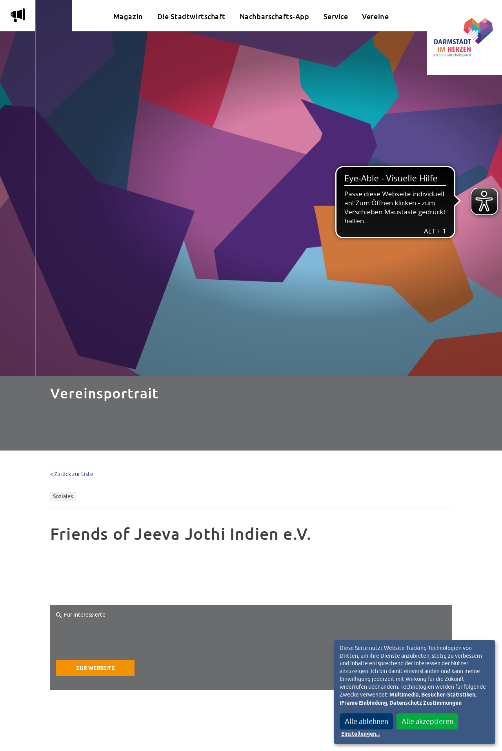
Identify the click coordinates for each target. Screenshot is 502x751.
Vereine (375, 16)
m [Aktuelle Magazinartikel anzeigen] (18, 15)
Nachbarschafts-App (274, 16)
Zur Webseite (95, 668)
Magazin (128, 16)
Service (336, 16)
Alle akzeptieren (427, 721)
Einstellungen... (360, 734)
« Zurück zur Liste (71, 474)
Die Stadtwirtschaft (191, 16)
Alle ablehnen (366, 721)
